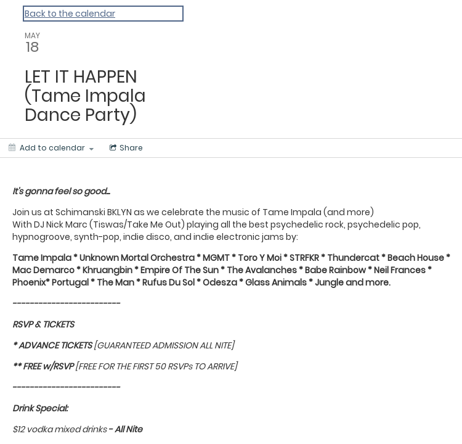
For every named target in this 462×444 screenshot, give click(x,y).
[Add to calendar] (51, 148)
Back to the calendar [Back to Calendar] (70, 13)
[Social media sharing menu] (125, 148)
